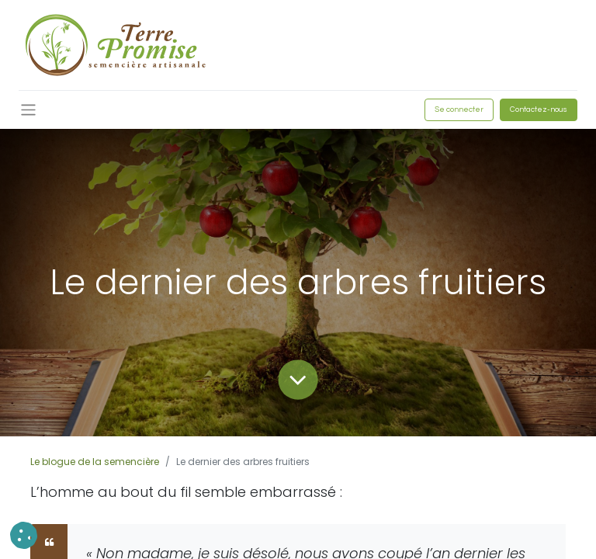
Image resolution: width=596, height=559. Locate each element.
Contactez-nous (538, 109)
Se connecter (459, 109)
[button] (23, 535)
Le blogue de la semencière (94, 461)
